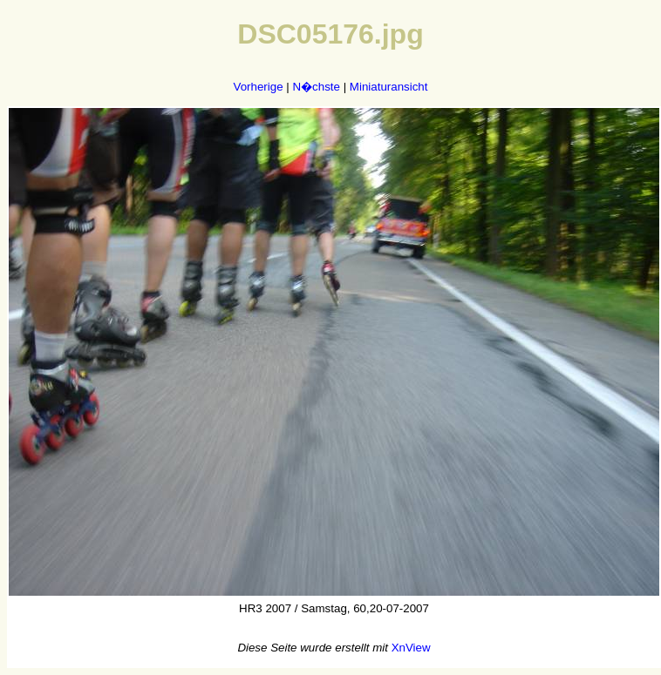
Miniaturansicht (389, 86)
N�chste (315, 86)
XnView (411, 647)
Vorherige (258, 86)
